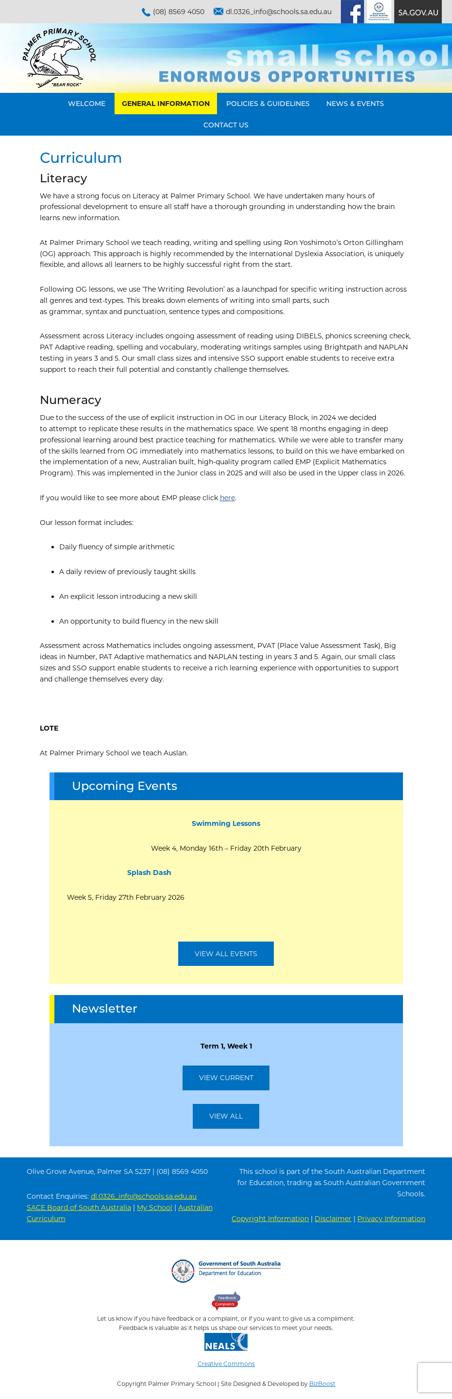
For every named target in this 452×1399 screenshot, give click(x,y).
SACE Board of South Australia (79, 1207)
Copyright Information (270, 1218)
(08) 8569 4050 (178, 11)
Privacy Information (391, 1218)
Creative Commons (226, 1363)
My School (154, 1207)
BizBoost (322, 1383)
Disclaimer (333, 1218)
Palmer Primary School (59, 58)
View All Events (226, 953)
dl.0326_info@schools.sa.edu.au (279, 11)
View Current (226, 1077)
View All (226, 1116)
